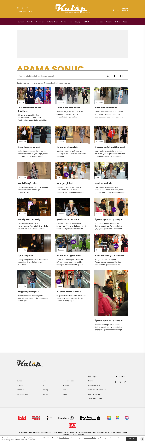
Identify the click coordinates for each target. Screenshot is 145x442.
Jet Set (86, 22)
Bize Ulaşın (92, 376)
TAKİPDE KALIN (120, 376)
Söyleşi (77, 22)
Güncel (21, 22)
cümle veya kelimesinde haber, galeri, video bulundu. (43, 83)
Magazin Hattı (97, 22)
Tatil (70, 22)
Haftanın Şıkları (52, 22)
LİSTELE (118, 76)
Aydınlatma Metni (95, 399)
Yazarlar (109, 22)
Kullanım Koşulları (95, 394)
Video (125, 22)
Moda (63, 22)
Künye (90, 381)
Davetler (30, 22)
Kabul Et (131, 439)
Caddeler (40, 22)
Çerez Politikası (94, 385)
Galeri (117, 22)
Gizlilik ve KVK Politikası (97, 390)
